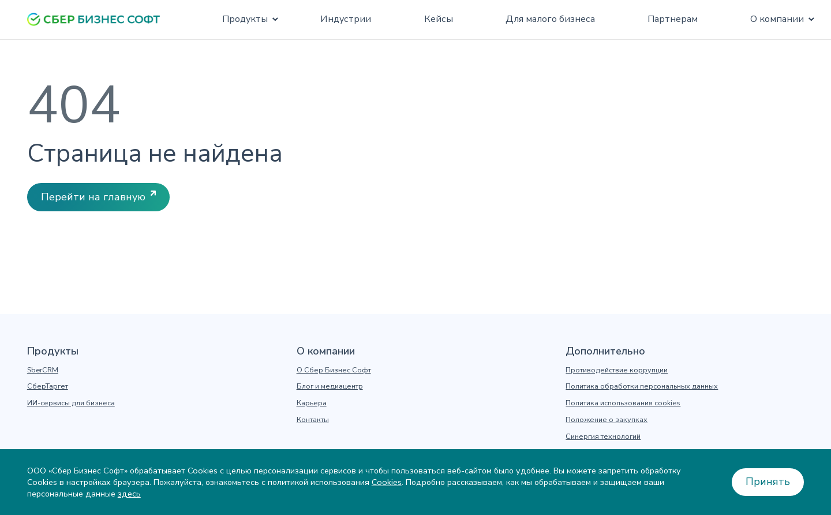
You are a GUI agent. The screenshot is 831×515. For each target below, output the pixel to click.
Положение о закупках (606, 419)
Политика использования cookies (623, 403)
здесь (129, 493)
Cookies (387, 482)
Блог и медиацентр (330, 386)
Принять (768, 481)
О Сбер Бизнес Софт (334, 370)
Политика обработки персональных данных (642, 386)
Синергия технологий (603, 436)
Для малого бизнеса (550, 19)
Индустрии (345, 19)
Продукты (245, 19)
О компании (777, 19)
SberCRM (42, 370)
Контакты (313, 419)
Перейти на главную (93, 197)
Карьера (312, 403)
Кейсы (438, 19)
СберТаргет (47, 386)
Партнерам (672, 19)
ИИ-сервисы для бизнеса (71, 403)
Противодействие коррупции (617, 370)
